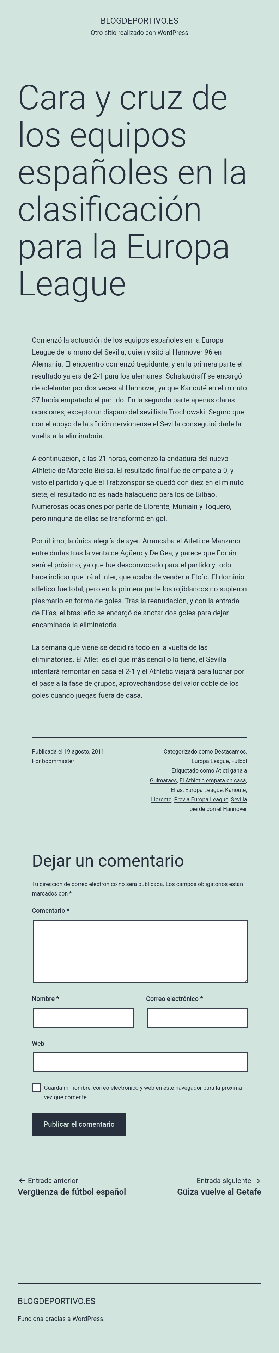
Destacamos (230, 751)
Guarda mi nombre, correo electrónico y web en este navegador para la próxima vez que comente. (143, 1092)
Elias (177, 790)
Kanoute (235, 790)
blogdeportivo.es (139, 21)
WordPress (87, 1318)
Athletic (44, 470)
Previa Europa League (201, 799)
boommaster (58, 761)
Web (38, 1043)
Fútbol (239, 761)
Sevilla (216, 659)
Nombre (45, 998)
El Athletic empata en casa (213, 780)
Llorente (161, 799)
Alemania (47, 364)
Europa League (210, 761)
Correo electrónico (174, 998)
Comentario (51, 910)
